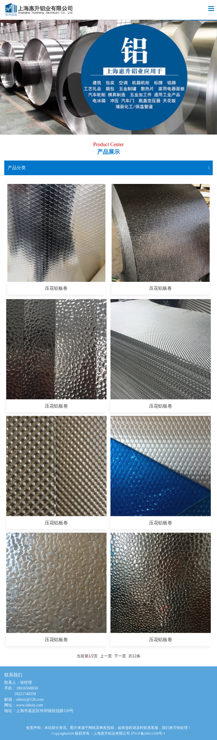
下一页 (120, 656)
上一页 (106, 656)
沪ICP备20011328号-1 (148, 735)
